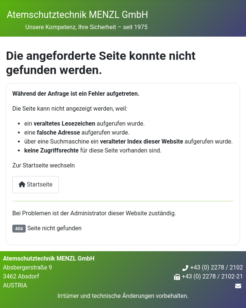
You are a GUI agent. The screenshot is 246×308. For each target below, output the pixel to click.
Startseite (36, 184)
